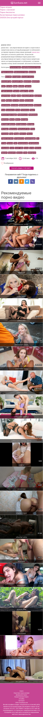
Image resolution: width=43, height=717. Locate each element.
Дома (19, 96)
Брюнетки (35, 81)
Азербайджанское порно (31, 67)
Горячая (28, 86)
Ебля (3, 100)
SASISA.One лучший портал (11, 18)
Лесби (17, 110)
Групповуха (5, 96)
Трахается (12, 153)
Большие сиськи (27, 77)
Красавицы (5, 105)
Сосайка (21, 699)
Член (25, 153)
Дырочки (38, 96)
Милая (11, 119)
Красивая (14, 105)
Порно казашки (7, 72)
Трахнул (20, 153)
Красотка (37, 105)
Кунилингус (10, 110)
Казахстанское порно (21, 697)
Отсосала (4, 134)
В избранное (8, 163)
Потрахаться (19, 138)
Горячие (16, 91)
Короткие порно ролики (21, 693)
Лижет (32, 110)
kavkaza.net (20, 2)
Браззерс (32, 72)
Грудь (31, 91)
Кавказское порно (21, 72)
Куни (3, 110)
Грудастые (24, 91)
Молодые (4, 129)
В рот (3, 86)
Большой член (17, 81)
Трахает (4, 153)
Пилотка (22, 134)
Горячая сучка (6, 91)
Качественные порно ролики (12, 15)
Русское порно (15, 67)
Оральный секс (24, 129)
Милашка (5, 119)
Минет (17, 119)
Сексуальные (34, 143)
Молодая (24, 119)
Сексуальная (23, 143)
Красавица (29, 100)
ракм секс (36, 52)
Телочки (38, 148)
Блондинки (16, 77)
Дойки (13, 96)
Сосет (12, 148)
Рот (37, 138)
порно (21, 691)
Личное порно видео (9, 115)
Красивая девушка (26, 105)
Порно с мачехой (7, 10)
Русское (10, 143)
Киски (21, 100)
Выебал (21, 86)
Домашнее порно (21, 695)
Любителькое (23, 115)
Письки (29, 134)
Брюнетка (27, 81)
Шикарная (32, 153)
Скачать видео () (21, 168)
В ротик (9, 86)
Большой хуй (6, 81)
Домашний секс (28, 96)
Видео (15, 86)
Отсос (32, 129)
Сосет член (19, 148)
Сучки (31, 148)
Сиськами (5, 148)
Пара (11, 134)
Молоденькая (21, 124)
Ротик (3, 143)
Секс (15, 143)
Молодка (30, 124)
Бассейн (8, 77)
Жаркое (9, 100)
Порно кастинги (7, 138)
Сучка (26, 148)
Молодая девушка (8, 124)
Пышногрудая (30, 138)
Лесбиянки (25, 110)
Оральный (13, 129)
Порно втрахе (6, 7)
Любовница (33, 115)
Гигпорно (21, 701)
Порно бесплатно (7, 12)
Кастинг (16, 100)
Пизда (16, 134)
